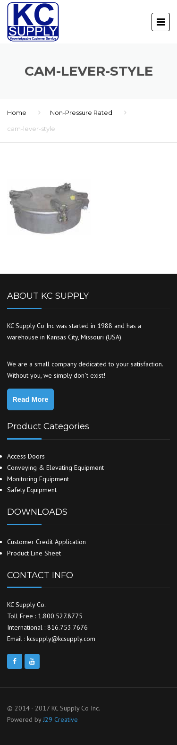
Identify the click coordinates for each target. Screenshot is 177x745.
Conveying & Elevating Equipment (55, 467)
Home (16, 112)
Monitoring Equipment (38, 479)
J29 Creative (60, 719)
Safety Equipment (32, 489)
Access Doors (26, 456)
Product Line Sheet (34, 553)
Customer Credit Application (46, 541)
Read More (30, 399)
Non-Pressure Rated (81, 112)
